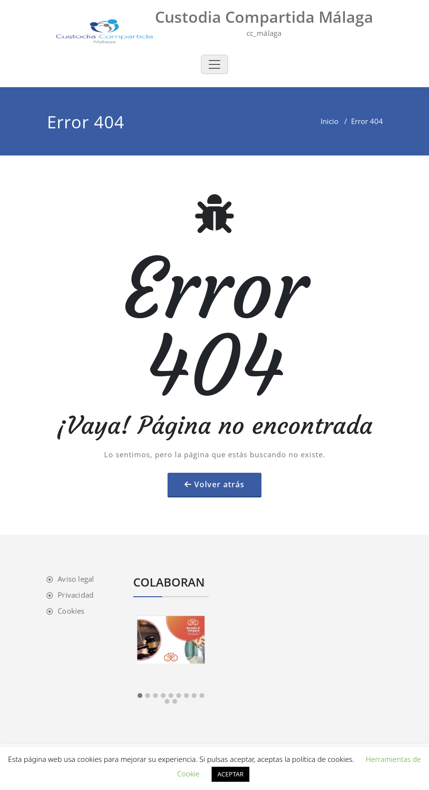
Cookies (71, 611)
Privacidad (75, 595)
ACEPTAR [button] (230, 774)
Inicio (329, 121)
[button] (140, 696)
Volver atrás (219, 484)
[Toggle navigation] (214, 64)
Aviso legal (76, 579)
